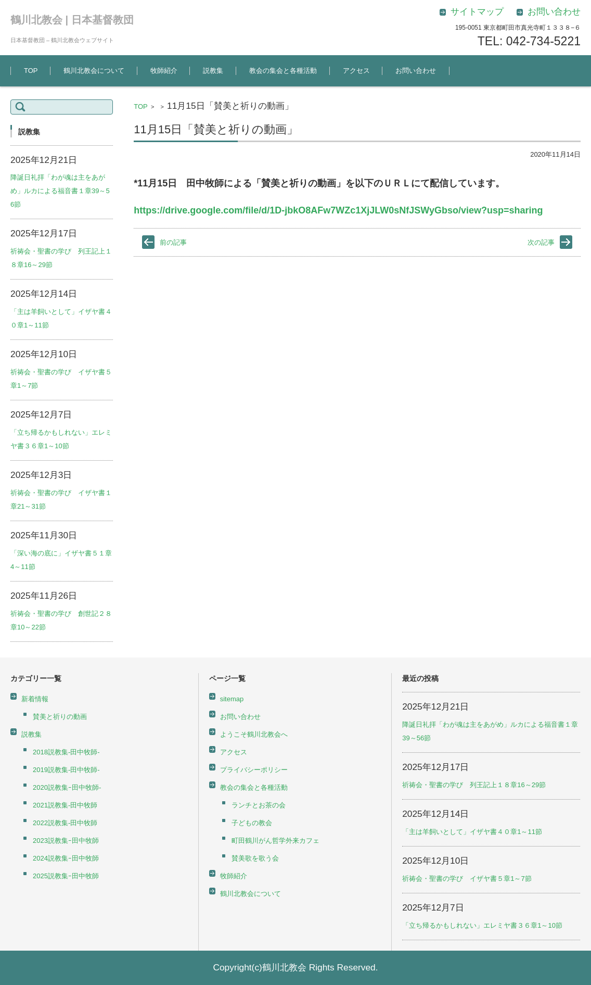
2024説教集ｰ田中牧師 (66, 858)
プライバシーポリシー (254, 770)
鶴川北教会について (93, 70)
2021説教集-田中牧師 (65, 805)
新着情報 (34, 699)
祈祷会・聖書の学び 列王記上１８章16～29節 (474, 785)
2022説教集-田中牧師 (65, 823)
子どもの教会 (252, 823)
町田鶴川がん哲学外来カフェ (275, 840)
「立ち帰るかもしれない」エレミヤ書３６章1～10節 (482, 925)
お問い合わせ (415, 70)
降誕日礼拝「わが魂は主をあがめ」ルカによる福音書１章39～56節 (60, 190)
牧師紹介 (163, 70)
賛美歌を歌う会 (255, 858)
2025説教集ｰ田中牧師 (66, 876)
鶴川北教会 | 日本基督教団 (72, 20)
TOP (31, 70)
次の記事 (541, 242)
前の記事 (173, 242)
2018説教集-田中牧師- (66, 752)
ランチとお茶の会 (259, 805)
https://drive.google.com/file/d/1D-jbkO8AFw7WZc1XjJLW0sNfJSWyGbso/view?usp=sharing (338, 210)
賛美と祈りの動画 (60, 717)
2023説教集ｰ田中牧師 (66, 840)
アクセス (356, 70)
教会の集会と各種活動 (283, 70)
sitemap (232, 699)
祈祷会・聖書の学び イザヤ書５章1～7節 (466, 878)
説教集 (213, 70)
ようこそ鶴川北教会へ (254, 734)
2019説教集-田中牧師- (66, 770)
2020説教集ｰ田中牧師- (67, 787)
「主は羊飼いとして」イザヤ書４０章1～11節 (472, 832)
